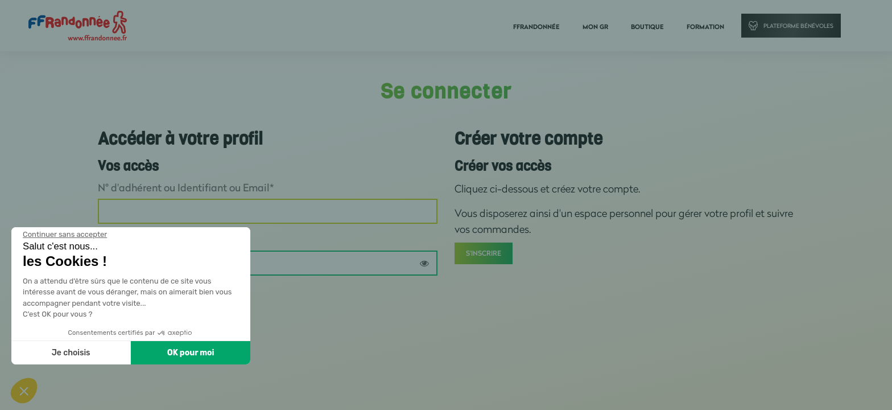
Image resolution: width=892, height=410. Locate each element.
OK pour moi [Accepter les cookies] (190, 353)
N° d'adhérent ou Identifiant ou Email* (186, 187)
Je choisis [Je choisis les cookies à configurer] (71, 353)
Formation (705, 26)
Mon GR (595, 26)
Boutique (647, 26)
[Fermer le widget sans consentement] (65, 234)
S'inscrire (483, 253)
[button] (24, 390)
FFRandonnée (536, 26)
